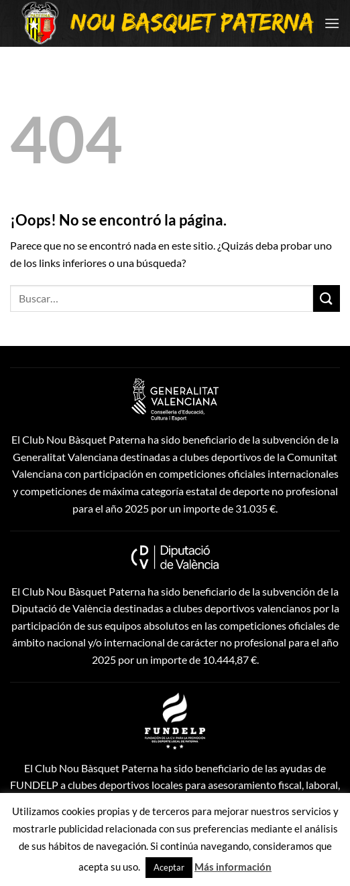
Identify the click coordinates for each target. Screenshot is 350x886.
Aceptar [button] (169, 867)
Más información (233, 867)
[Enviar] (326, 298)
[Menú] (332, 23)
